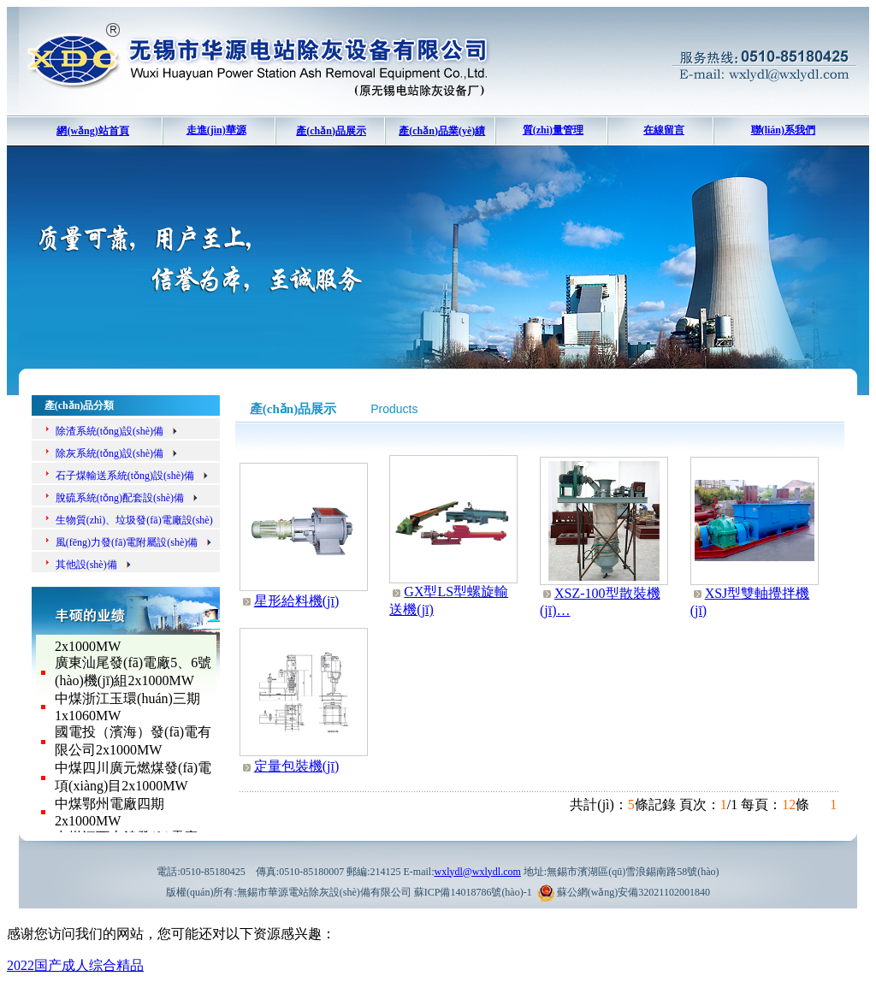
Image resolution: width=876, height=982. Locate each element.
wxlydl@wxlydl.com (477, 872)
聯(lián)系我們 (783, 130)
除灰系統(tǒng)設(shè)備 (117, 453)
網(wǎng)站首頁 (92, 131)
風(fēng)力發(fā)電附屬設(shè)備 (135, 542)
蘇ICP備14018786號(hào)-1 (473, 892)
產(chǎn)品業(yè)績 (442, 131)
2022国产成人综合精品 (75, 965)
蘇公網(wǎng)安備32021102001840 (633, 892)
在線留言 (663, 130)
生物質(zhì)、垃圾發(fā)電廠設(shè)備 (122, 522)
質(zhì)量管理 (553, 130)
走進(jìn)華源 (216, 130)
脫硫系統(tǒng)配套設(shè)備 (127, 498)
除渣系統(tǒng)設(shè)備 (117, 431)
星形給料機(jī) (297, 601)
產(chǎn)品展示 (331, 131)
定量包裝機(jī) (297, 766)
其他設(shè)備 (94, 565)
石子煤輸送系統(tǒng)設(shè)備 (133, 476)
